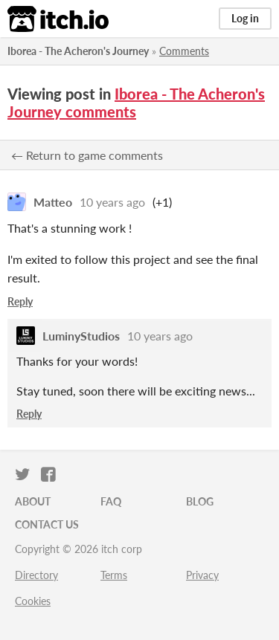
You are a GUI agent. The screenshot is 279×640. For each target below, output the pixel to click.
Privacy (202, 575)
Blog (200, 501)
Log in (245, 18)
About (33, 501)
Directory (36, 575)
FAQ (110, 501)
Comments (184, 51)
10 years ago (112, 202)
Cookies (33, 601)
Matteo (52, 202)
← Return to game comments (87, 155)
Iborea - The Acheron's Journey (78, 51)
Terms (113, 575)
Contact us (47, 524)
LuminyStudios (81, 336)
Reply (20, 301)
